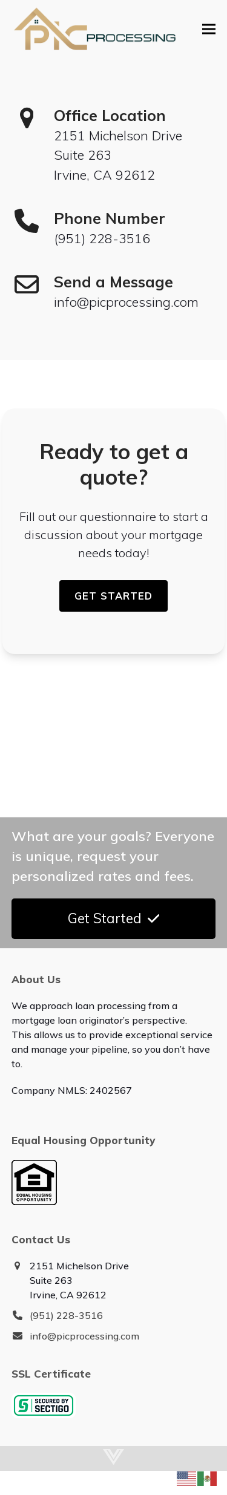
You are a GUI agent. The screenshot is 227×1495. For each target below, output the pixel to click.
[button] (208, 29)
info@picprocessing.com (84, 1336)
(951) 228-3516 (66, 1315)
